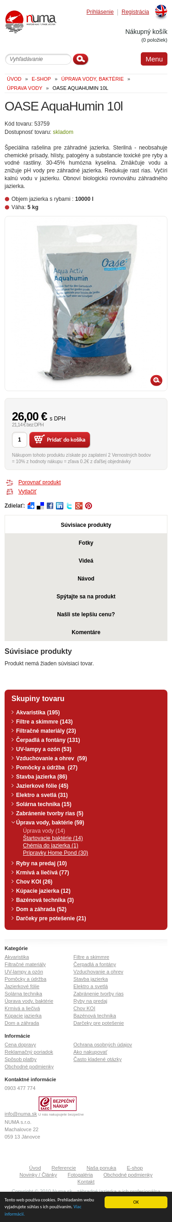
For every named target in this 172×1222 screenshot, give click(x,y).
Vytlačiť (27, 491)
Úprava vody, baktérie (29, 1001)
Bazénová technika (94, 1015)
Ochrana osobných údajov (102, 1044)
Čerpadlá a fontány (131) (48, 740)
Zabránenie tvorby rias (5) (49, 813)
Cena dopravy (20, 1044)
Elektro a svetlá (90, 986)
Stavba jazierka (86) (41, 777)
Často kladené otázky (97, 1059)
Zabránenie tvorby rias (98, 993)
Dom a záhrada (22, 1023)
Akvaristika (17, 957)
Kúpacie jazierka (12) (43, 891)
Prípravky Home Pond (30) (55, 853)
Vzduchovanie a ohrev (98, 971)
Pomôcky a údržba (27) (47, 767)
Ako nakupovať (90, 1052)
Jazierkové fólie (22, 986)
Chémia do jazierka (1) (50, 845)
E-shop (135, 1168)
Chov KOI (84, 1008)
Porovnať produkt (39, 482)
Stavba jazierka (90, 979)
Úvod (35, 1168)
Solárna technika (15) (44, 804)
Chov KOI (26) (34, 882)
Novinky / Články (38, 1175)
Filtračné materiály (25, 964)
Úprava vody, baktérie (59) (50, 822)
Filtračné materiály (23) (46, 731)
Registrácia (135, 12)
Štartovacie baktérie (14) (53, 838)
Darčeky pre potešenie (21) (51, 918)
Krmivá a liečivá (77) (42, 872)
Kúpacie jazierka (23, 1015)
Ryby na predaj (90, 1001)
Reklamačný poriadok (29, 1052)
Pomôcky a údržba (25, 979)
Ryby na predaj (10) (41, 863)
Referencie (63, 1168)
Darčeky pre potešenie (98, 1023)
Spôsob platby (21, 1059)
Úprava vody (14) (44, 831)
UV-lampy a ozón (24, 971)
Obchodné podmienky (29, 1066)
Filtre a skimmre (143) (44, 722)
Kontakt (86, 1181)
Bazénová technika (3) (45, 900)
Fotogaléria (80, 1175)
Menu (154, 59)
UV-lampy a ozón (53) (44, 749)
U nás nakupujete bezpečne (61, 1114)
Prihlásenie (100, 12)
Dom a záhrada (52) (41, 909)
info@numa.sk (21, 1114)
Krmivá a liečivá (22, 1008)
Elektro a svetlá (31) (42, 795)
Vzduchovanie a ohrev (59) (51, 758)
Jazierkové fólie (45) (42, 786)
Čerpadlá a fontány (94, 964)
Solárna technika (23, 993)
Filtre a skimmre (91, 957)
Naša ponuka (102, 1168)
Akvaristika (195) (38, 712)
